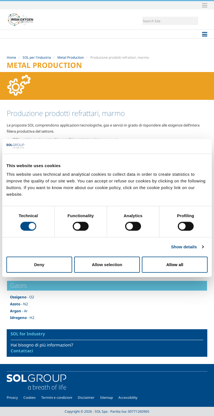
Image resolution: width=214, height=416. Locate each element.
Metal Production (70, 57)
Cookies (29, 397)
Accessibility (127, 397)
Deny (39, 264)
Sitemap (106, 397)
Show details (184, 246)
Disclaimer (86, 397)
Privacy (12, 397)
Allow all (174, 264)
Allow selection (107, 264)
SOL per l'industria (37, 57)
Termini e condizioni (56, 397)
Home (11, 57)
